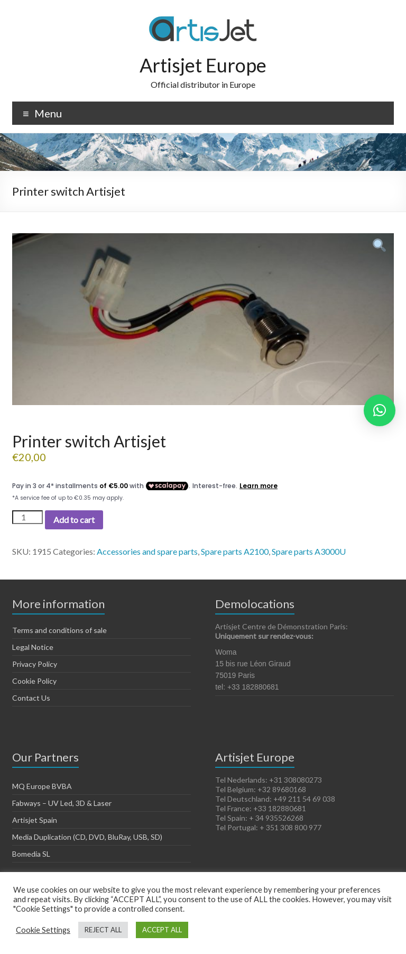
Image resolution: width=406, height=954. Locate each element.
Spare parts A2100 (235, 551)
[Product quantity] (27, 517)
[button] (379, 410)
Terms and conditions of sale (59, 630)
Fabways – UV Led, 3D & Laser (62, 803)
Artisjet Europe (203, 65)
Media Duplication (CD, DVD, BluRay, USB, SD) (87, 836)
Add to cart (74, 520)
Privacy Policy (34, 663)
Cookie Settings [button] (43, 929)
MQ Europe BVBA (42, 786)
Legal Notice (32, 647)
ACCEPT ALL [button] (162, 929)
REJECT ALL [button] (103, 929)
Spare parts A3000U (309, 551)
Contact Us (31, 697)
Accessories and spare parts (147, 551)
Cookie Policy (34, 680)
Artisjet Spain (34, 819)
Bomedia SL (31, 853)
